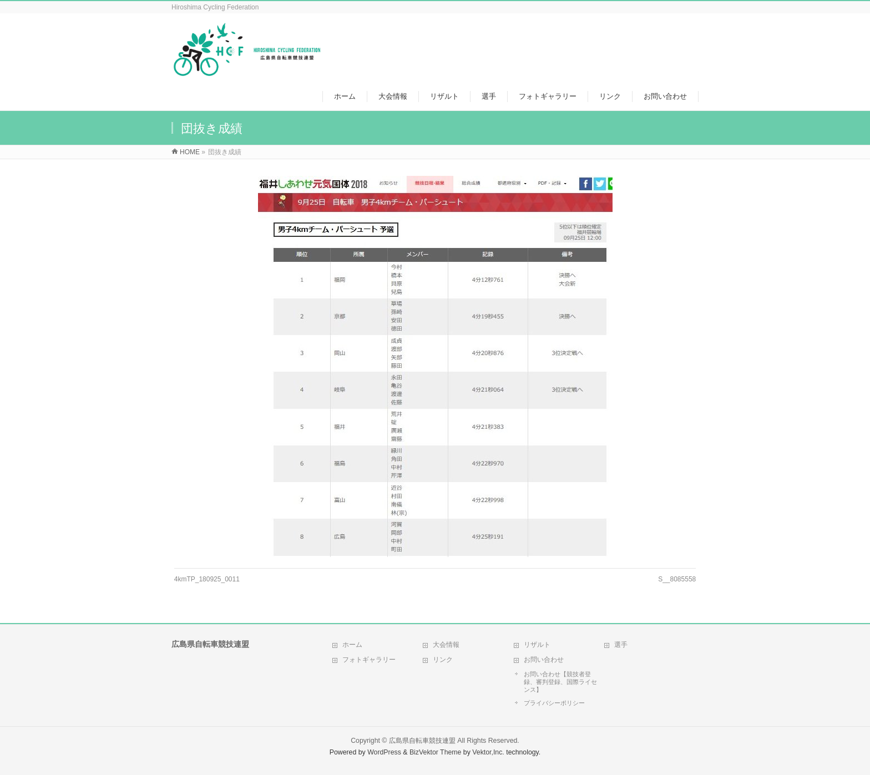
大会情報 (446, 645)
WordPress (384, 752)
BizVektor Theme (435, 752)
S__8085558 (677, 579)
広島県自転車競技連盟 (422, 740)
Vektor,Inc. (488, 752)
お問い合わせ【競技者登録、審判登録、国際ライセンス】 (560, 682)
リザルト (537, 645)
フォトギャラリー (369, 659)
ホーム (352, 645)
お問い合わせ (544, 659)
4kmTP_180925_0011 (207, 579)
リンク (443, 659)
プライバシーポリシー (554, 703)
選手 (621, 645)
